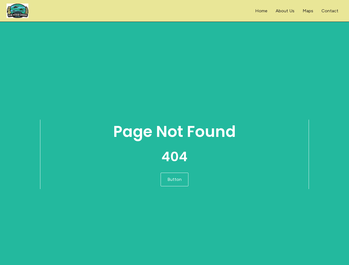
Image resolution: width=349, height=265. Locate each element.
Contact (329, 10)
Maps (308, 10)
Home (261, 10)
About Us (285, 10)
